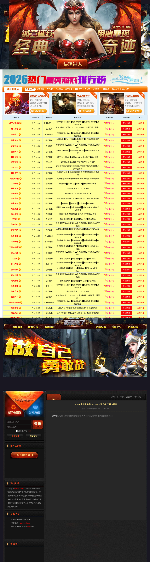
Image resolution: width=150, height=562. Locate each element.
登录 (37, 424)
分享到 (55, 416)
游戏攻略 (100, 323)
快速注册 (15, 436)
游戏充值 (117, 323)
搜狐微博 (77, 416)
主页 (122, 397)
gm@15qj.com (25, 523)
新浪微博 (69, 416)
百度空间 (106, 416)
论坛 (28, 527)
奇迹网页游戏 (17, 323)
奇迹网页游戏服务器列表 (24, 455)
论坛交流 (133, 323)
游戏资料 (49, 323)
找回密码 (33, 436)
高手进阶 (138, 397)
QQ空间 (61, 416)
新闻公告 (33, 323)
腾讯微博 (92, 416)
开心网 (99, 416)
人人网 (84, 416)
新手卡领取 (14, 412)
